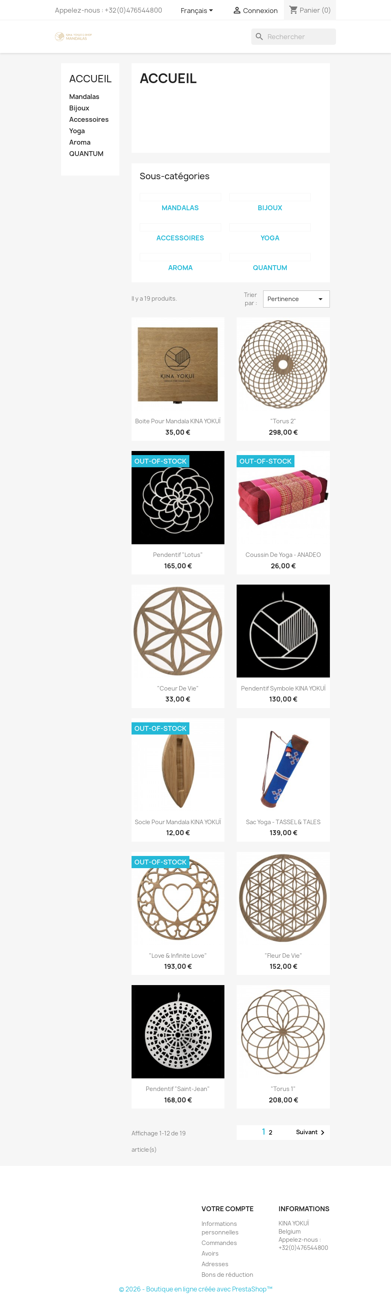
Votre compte (228, 1208)
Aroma (79, 142)
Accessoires (89, 119)
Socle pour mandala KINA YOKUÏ (178, 822)
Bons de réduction (227, 1274)
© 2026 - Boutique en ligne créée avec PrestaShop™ (195, 1289)
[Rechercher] (293, 37)
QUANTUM (86, 154)
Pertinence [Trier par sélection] (296, 299)
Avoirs (210, 1253)
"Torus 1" (283, 1089)
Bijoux (79, 108)
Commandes (219, 1243)
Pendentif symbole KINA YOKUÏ (283, 688)
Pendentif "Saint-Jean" (178, 1089)
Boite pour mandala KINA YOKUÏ (177, 421)
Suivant (311, 1132)
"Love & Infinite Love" (178, 955)
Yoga (77, 131)
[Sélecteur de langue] (198, 11)
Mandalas (84, 96)
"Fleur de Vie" (283, 955)
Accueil (90, 79)
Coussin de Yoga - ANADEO (283, 555)
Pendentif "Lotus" (178, 555)
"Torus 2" (283, 421)
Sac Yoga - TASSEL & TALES (283, 822)
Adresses (215, 1264)
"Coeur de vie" (178, 688)
